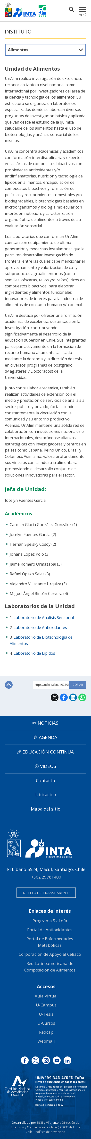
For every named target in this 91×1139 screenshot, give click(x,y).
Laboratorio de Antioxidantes (40, 627)
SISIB (40, 1123)
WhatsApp (82, 697)
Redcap (46, 1032)
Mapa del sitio (45, 809)
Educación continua (48, 752)
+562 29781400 (46, 877)
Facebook (64, 697)
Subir (9, 685)
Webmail (46, 1041)
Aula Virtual (46, 996)
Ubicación (45, 794)
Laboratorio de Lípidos (34, 653)
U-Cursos (46, 1023)
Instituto (18, 31)
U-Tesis (46, 1014)
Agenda (48, 737)
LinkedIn (73, 697)
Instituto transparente (46, 892)
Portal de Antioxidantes (49, 929)
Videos (48, 766)
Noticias (48, 723)
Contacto (45, 780)
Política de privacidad (50, 1132)
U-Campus (46, 1005)
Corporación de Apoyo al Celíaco (50, 954)
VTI (48, 1123)
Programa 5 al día (50, 920)
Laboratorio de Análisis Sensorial (44, 617)
